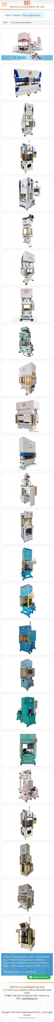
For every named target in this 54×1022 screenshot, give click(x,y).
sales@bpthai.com (30, 998)
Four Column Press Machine (21, 22)
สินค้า (5, 22)
